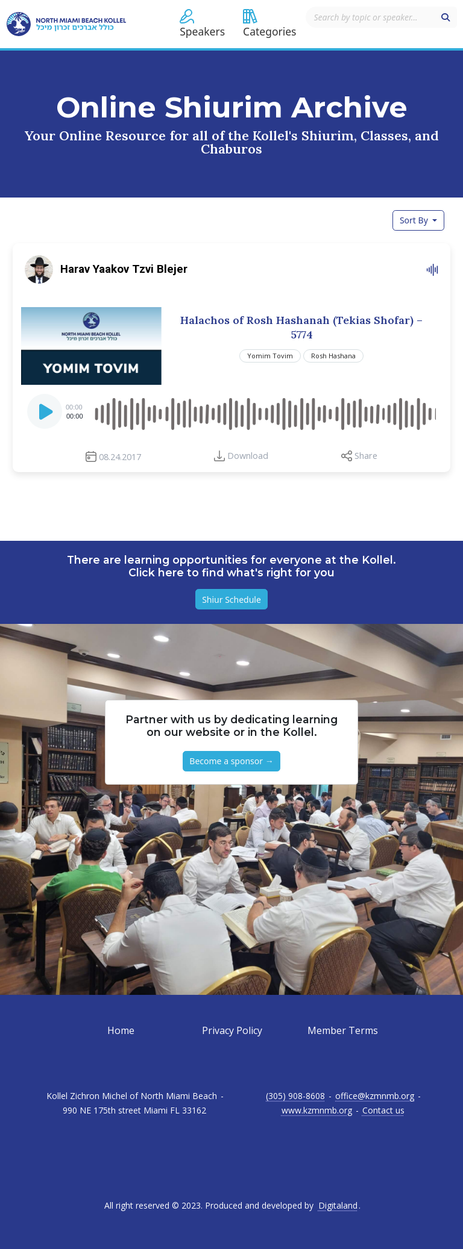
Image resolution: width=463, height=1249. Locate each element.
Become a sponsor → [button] (231, 761)
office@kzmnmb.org (374, 1096)
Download (247, 455)
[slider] (264, 411)
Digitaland (337, 1205)
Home (120, 1030)
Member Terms (342, 1030)
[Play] (46, 415)
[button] (202, 24)
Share (365, 455)
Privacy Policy (232, 1030)
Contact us (383, 1110)
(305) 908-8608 (295, 1096)
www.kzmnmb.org (317, 1110)
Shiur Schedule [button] (231, 599)
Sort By (415, 220)
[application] (231, 411)
